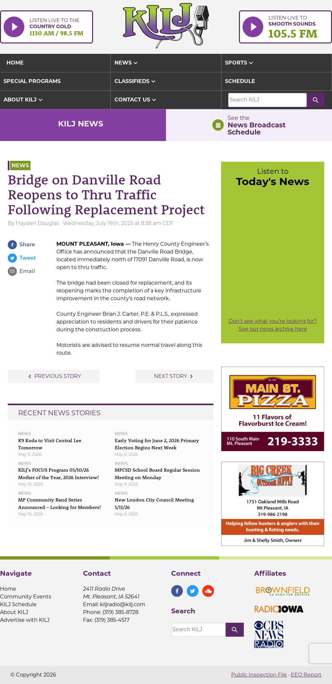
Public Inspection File (259, 675)
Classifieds (135, 81)
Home (8, 589)
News (126, 63)
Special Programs (32, 81)
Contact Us (136, 100)
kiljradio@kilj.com (122, 604)
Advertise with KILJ (25, 620)
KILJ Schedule (18, 604)
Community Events (25, 597)
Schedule (240, 81)
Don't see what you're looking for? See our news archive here (273, 325)
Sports (240, 63)
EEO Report (306, 675)
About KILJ (24, 100)
